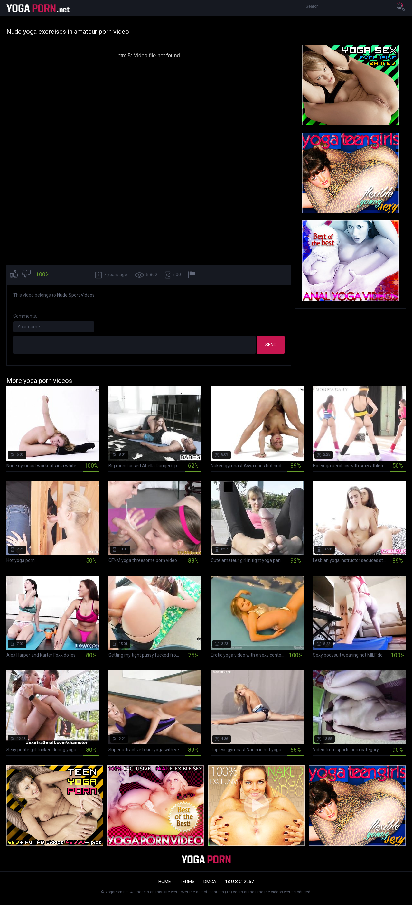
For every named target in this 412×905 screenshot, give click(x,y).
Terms (187, 881)
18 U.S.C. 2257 (239, 881)
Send (270, 344)
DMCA (209, 881)
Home (164, 881)
